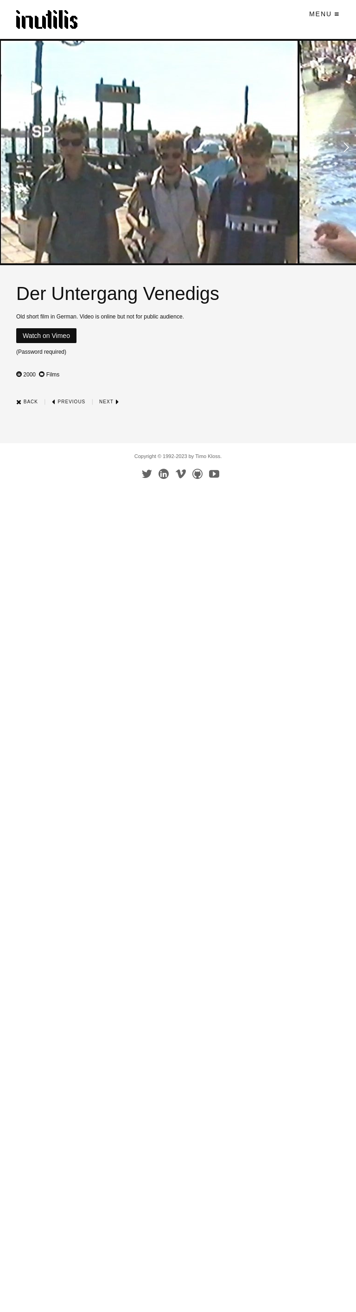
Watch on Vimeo (46, 335)
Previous (68, 401)
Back (27, 401)
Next (109, 401)
